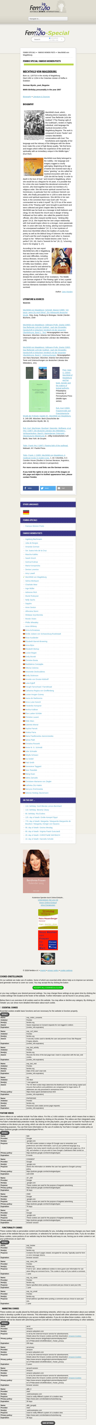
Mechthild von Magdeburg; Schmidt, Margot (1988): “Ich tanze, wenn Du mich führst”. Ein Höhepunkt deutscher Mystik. (46, 312)
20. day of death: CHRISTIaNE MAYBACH (42, 835)
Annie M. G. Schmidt (33, 747)
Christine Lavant (32, 717)
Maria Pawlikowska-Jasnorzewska (39, 736)
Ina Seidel (29, 759)
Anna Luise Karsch (33, 702)
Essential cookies (9, 1007)
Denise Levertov (32, 569)
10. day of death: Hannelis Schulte (39, 839)
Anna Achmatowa (32, 630)
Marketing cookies (9, 1308)
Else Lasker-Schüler (33, 713)
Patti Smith (29, 762)
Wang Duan (30, 774)
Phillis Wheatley (31, 622)
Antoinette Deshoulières (35, 672)
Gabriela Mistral (31, 725)
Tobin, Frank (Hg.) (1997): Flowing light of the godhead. (45, 446)
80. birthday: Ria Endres (35, 814)
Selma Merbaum (32, 581)
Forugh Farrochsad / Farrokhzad (38, 687)
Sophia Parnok (31, 728)
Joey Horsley (67, 292)
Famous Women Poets (46, 52)
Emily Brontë (30, 657)
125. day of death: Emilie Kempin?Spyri (41, 817)
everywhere (53, 38)
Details (5, 1014)
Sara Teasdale (31, 770)
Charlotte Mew (31, 585)
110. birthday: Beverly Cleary (37, 810)
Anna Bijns (29, 645)
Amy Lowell (30, 573)
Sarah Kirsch (30, 558)
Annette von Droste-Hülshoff (37, 679)
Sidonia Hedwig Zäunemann (37, 793)
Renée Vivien (30, 619)
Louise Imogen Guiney (34, 694)
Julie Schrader (31, 751)
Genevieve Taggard (33, 766)
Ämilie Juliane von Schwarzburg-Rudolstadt (43, 634)
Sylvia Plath (30, 740)
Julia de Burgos (31, 543)
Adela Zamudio (31, 778)
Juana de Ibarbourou (33, 698)
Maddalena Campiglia (34, 664)
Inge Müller (29, 588)
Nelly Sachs (30, 600)
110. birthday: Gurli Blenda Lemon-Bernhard (43, 806)
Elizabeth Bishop (32, 649)
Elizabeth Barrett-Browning (36, 641)
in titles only (53, 40)
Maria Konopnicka (32, 566)
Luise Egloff (30, 683)
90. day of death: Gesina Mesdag (38, 828)
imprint (43, 970)
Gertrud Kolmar (31, 562)
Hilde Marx (29, 721)
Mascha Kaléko (31, 554)
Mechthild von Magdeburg (36, 577)
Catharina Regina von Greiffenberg (39, 691)
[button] (31, 488)
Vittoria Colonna (31, 668)
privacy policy (53, 970)
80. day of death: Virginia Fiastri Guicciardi (42, 831)
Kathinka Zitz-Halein (33, 785)
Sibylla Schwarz (31, 755)
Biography (27, 97)
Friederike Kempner (33, 706)
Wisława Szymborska (34, 615)
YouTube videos (7, 1113)
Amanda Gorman (32, 547)
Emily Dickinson (31, 675)
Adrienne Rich (31, 592)
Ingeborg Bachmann (33, 539)
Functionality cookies (11, 1227)
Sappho (28, 603)
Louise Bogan (31, 653)
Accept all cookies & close (48, 988)
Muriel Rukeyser (32, 596)
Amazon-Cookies (75, 1336)
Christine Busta (31, 660)
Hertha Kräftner (31, 710)
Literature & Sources (41, 97)
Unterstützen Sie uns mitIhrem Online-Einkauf (48, 902)
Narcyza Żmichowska (34, 789)
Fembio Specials (29, 52)
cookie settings (66, 970)
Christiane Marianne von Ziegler (38, 781)
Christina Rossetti (32, 744)
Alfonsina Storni (31, 611)
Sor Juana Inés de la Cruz (36, 551)
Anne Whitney (31, 626)
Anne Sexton (30, 607)
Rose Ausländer (31, 638)
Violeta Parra (30, 732)
